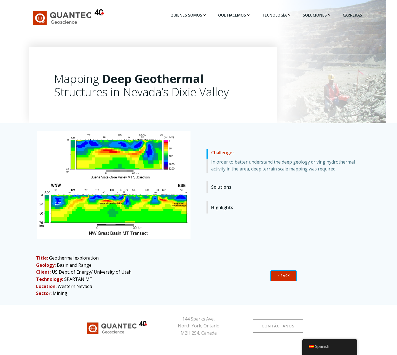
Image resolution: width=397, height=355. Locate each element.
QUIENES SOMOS (189, 15)
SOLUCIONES (318, 15)
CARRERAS (353, 15)
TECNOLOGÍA (278, 15)
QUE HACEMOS (235, 15)
